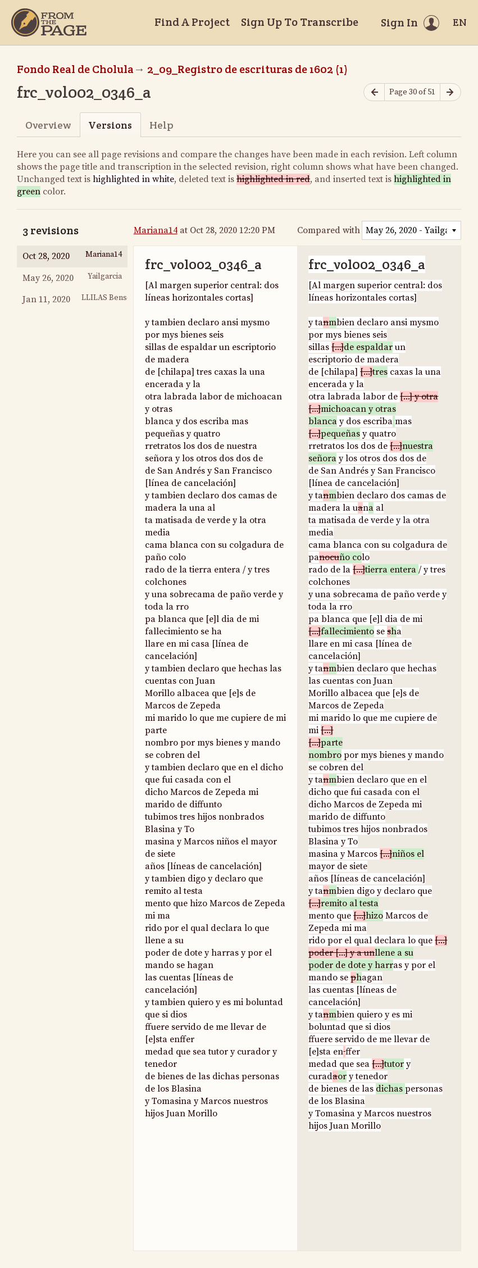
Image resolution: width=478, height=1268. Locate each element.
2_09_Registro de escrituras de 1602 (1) (247, 69)
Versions (110, 125)
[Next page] (450, 92)
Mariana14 (155, 230)
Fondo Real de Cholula (75, 69)
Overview (48, 125)
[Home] (49, 22)
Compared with (328, 230)
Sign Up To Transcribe (299, 22)
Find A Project (192, 22)
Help (161, 125)
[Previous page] (374, 92)
